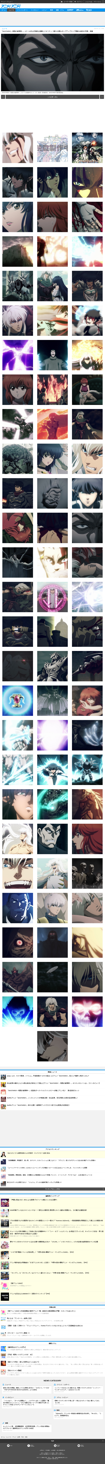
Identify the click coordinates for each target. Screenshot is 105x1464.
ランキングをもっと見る (52, 1189)
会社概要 (53, 1450)
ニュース (11, 10)
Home (11, 1445)
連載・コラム (60, 10)
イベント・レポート (63, 1384)
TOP (52, 1441)
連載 (6, 1423)
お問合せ (42, 1450)
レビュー (44, 10)
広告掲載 (48, 1450)
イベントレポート (22, 10)
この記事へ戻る (52, 97)
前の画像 (3, 97)
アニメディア (70, 10)
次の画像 (102, 97)
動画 (51, 10)
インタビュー (35, 10)
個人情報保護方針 (61, 1450)
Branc (89, 10)
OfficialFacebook (32, 1446)
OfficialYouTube (82, 1446)
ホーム (4, 10)
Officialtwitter (58, 1446)
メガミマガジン (80, 10)
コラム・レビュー (62, 1397)
